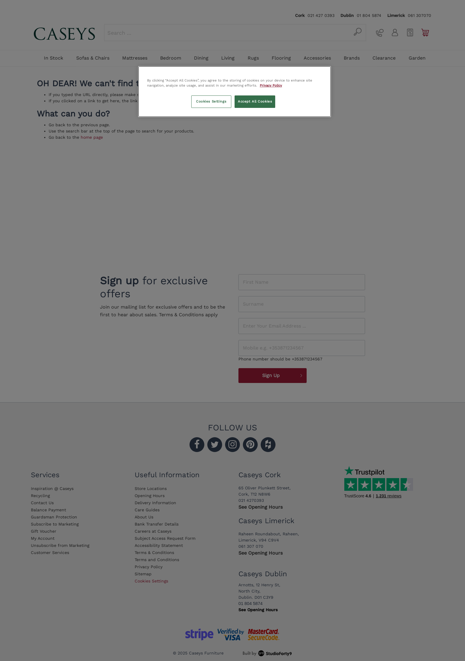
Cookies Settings (211, 101)
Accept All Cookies (255, 101)
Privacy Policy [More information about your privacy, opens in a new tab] (271, 85)
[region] (234, 91)
